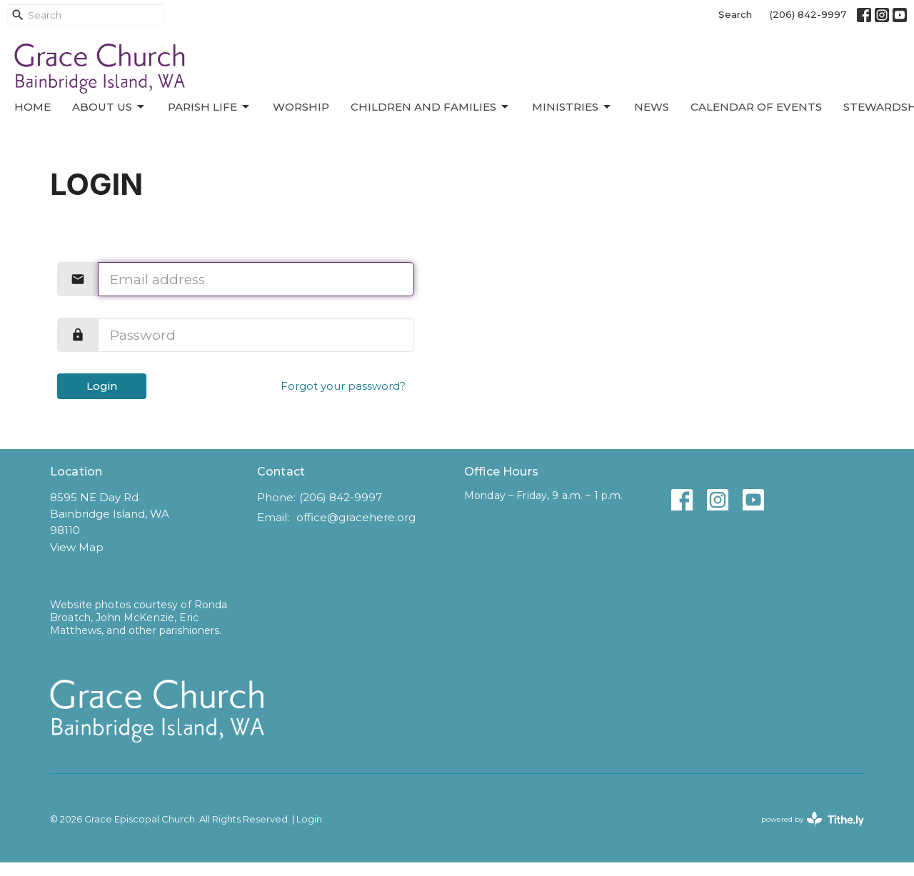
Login (101, 386)
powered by (812, 819)
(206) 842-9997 (808, 14)
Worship (301, 107)
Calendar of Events (756, 107)
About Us (109, 107)
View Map (77, 547)
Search (735, 14)
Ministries (572, 107)
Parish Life (209, 107)
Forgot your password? (343, 386)
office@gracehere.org (356, 517)
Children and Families (431, 107)
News (651, 107)
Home (32, 107)
